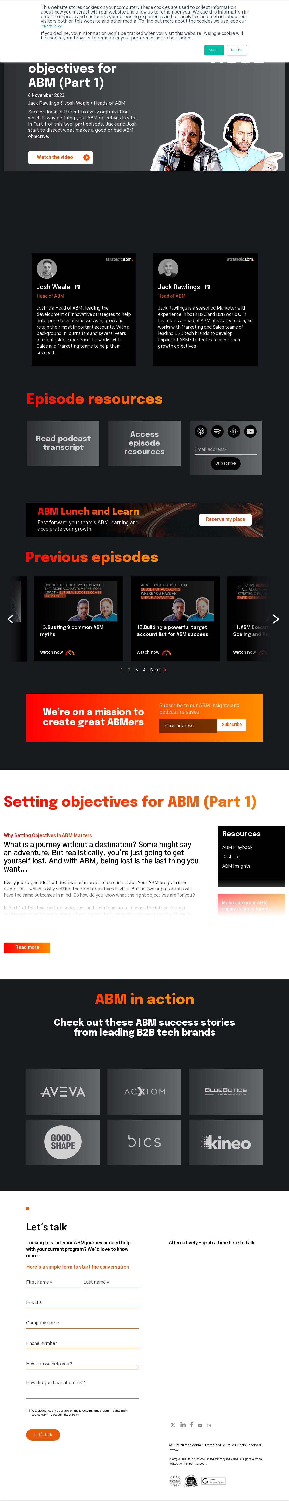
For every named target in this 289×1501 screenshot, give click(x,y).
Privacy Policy (55, 25)
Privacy (174, 1450)
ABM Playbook (237, 847)
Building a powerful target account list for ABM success (172, 634)
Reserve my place (225, 519)
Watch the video (63, 157)
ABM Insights (236, 866)
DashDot (231, 857)
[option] (79, 618)
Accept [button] (207, 50)
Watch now (58, 652)
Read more (27, 947)
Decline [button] (235, 50)
